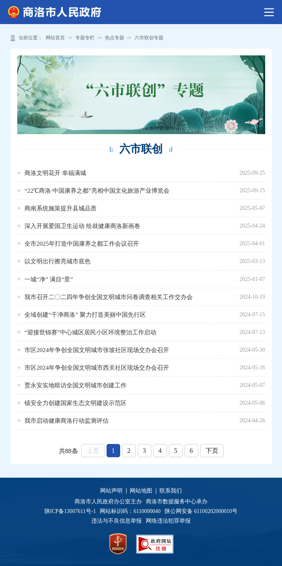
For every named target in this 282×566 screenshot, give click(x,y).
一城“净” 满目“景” (48, 279)
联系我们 (170, 491)
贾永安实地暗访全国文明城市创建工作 (75, 385)
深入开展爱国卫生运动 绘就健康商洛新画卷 (82, 225)
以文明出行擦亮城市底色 (57, 261)
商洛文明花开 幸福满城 (55, 172)
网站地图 (141, 491)
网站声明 (111, 491)
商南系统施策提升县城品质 (60, 208)
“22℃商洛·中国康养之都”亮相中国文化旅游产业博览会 (96, 190)
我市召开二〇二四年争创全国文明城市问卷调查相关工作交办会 (108, 296)
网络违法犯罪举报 (168, 521)
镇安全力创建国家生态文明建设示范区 (75, 402)
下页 (211, 450)
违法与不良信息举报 (118, 521)
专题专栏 (85, 38)
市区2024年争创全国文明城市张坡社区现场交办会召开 (96, 349)
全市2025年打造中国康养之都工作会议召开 (81, 243)
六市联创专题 (149, 38)
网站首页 (55, 38)
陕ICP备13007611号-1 (72, 511)
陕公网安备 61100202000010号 (201, 511)
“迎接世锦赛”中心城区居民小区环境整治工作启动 (90, 332)
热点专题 (114, 38)
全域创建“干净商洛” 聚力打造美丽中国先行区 (84, 314)
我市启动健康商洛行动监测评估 (66, 420)
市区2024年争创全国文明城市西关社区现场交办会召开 (96, 367)
